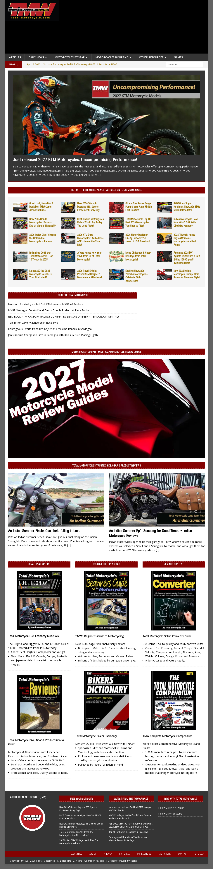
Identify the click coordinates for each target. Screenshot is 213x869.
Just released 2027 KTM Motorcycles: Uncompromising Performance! (75, 159)
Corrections (144, 853)
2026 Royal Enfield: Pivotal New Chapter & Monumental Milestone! (89, 274)
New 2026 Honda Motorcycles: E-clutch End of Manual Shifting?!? (42, 222)
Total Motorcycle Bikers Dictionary (96, 736)
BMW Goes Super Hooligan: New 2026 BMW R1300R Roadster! (187, 207)
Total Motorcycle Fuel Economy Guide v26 (33, 636)
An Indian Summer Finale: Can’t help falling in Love (44, 531)
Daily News (36, 57)
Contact (183, 853)
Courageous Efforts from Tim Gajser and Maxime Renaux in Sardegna (50, 329)
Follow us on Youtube (170, 813)
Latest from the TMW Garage (131, 798)
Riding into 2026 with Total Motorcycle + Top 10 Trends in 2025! (41, 256)
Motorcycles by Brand (111, 57)
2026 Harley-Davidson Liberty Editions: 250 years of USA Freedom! (137, 238)
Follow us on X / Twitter (171, 807)
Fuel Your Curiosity (81, 798)
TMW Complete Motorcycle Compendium (167, 736)
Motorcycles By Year (70, 57)
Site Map (199, 853)
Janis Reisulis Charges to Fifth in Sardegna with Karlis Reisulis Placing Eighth (53, 335)
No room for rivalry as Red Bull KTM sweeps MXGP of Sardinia (45, 304)
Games (178, 57)
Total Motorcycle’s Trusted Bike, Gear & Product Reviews (106, 465)
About (92, 853)
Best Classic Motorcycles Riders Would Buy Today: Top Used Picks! (90, 222)
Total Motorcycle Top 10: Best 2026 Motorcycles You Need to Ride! (138, 222)
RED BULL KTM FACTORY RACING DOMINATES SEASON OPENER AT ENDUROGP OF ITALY (63, 316)
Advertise (76, 853)
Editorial (124, 853)
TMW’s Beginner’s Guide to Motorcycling (99, 636)
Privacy (108, 853)
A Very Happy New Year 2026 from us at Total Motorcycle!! (89, 256)
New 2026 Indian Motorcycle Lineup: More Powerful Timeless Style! (187, 274)
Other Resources (151, 57)
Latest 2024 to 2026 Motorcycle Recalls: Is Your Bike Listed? (40, 274)
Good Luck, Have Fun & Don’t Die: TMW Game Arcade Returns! (41, 207)
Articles (15, 57)
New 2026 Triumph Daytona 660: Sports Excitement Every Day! (88, 207)
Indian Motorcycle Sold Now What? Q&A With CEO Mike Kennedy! (186, 222)
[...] (99, 174)
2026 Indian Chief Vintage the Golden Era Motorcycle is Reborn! (42, 238)
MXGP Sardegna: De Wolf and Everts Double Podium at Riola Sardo (48, 310)
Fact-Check (164, 853)
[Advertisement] (134, 28)
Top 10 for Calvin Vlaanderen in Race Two (33, 322)
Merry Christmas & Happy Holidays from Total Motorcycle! (138, 256)
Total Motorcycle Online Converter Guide (167, 636)
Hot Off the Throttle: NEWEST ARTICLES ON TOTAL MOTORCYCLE (106, 189)
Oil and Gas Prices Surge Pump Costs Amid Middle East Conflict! (138, 207)
